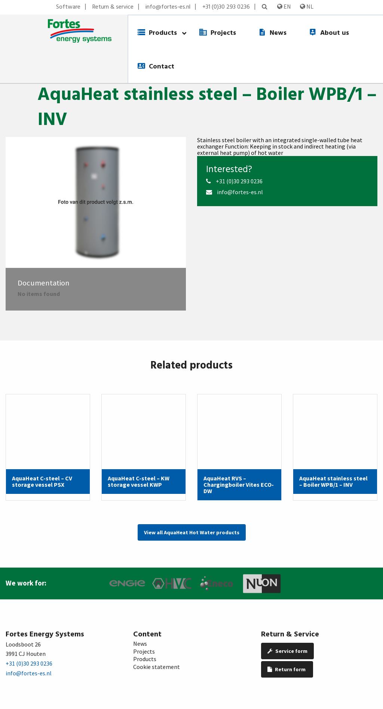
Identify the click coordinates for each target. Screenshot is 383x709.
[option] (96, 202)
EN (284, 6)
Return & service (113, 7)
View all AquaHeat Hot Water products (191, 532)
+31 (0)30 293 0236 (226, 7)
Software (68, 7)
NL (306, 6)
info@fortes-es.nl (167, 7)
